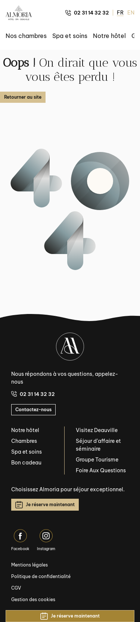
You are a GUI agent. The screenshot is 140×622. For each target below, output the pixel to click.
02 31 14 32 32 (87, 13)
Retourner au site (22, 97)
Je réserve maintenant (45, 504)
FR (120, 12)
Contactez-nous (33, 409)
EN (130, 12)
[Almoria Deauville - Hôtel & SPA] (19, 13)
